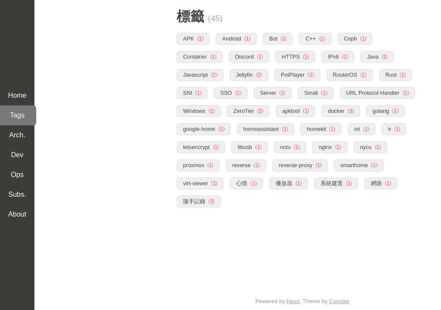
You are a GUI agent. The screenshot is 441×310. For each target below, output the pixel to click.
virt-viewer (195, 182)
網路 (376, 182)
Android (231, 37)
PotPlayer (292, 74)
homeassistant (261, 128)
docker (336, 110)
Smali (311, 92)
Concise (339, 301)
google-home (199, 128)
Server (268, 92)
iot (357, 128)
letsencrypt (196, 146)
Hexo (292, 301)
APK (188, 37)
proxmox (193, 164)
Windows (194, 110)
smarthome (354, 164)
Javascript (195, 74)
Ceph (350, 37)
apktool (291, 110)
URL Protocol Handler (373, 92)
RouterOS (345, 74)
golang (381, 110)
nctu (285, 146)
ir (389, 128)
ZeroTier (243, 110)
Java (373, 56)
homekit (316, 128)
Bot (273, 37)
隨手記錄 (194, 200)
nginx (325, 146)
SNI (187, 92)
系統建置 (331, 182)
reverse (241, 164)
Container (195, 56)
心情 (241, 182)
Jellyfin (244, 74)
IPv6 (333, 56)
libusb (245, 146)
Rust (391, 74)
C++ (310, 37)
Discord (244, 56)
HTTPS (291, 56)
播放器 (284, 182)
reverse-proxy (295, 164)
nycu (366, 146)
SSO (226, 92)
